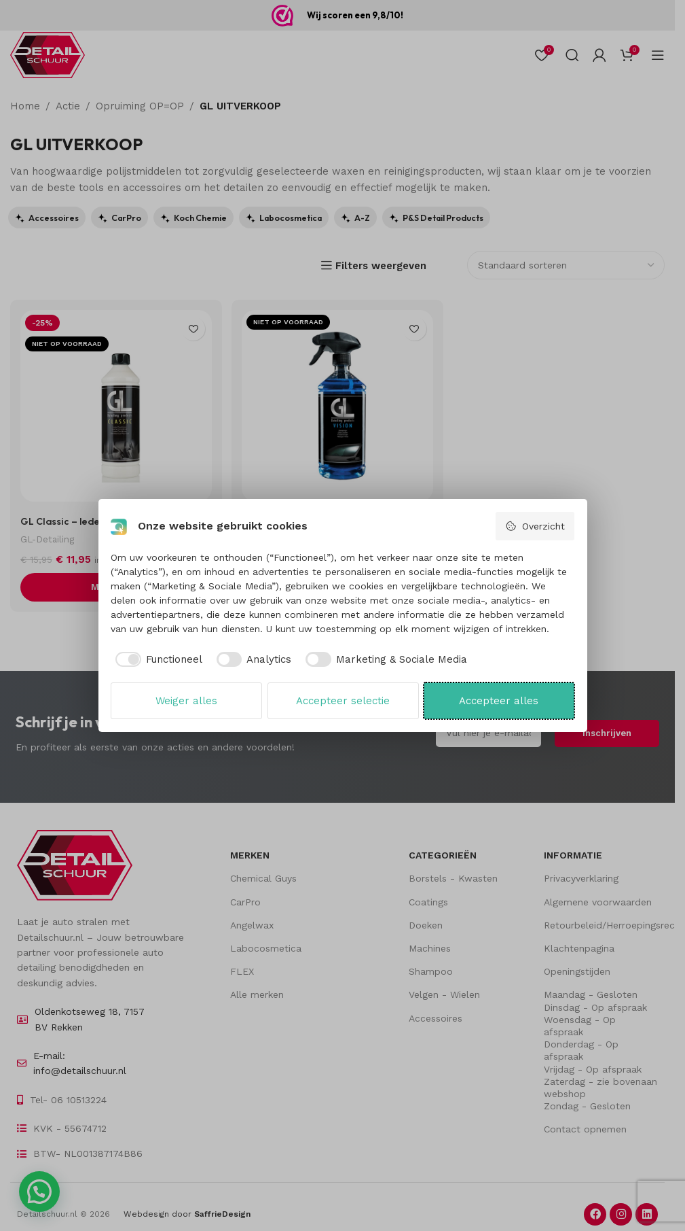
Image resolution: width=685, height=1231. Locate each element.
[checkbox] (156, 659)
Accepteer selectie (343, 701)
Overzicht (535, 526)
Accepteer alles (498, 701)
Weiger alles (186, 701)
